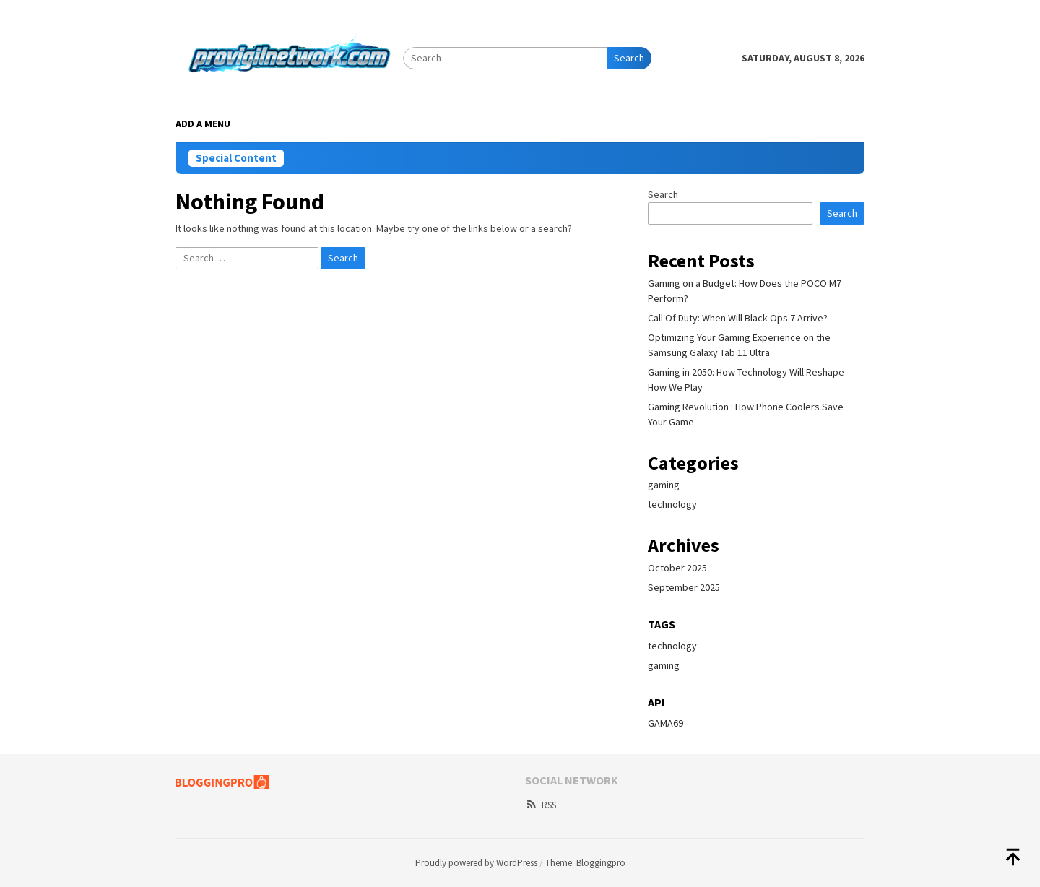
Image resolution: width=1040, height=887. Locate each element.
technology (672, 504)
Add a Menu (203, 123)
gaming (664, 484)
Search (629, 57)
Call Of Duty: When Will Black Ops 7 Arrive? (738, 317)
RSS (540, 805)
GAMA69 (665, 723)
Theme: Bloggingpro (585, 863)
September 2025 (684, 587)
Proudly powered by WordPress (476, 863)
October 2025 (677, 567)
